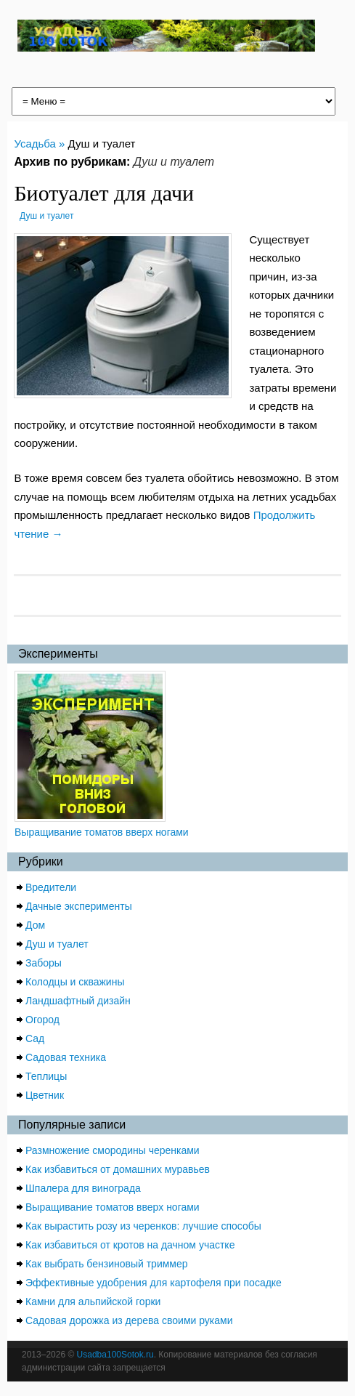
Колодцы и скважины (74, 982)
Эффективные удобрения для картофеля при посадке (153, 1282)
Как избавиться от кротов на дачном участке (129, 1245)
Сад (34, 1038)
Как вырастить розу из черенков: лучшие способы (143, 1226)
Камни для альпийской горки (92, 1301)
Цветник (44, 1095)
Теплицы (46, 1076)
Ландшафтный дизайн (78, 1000)
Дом (35, 925)
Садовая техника (65, 1057)
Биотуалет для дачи (104, 193)
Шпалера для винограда (83, 1188)
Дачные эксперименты (78, 906)
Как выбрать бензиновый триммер (106, 1264)
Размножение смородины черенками (112, 1150)
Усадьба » (41, 143)
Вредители (50, 887)
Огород (42, 1019)
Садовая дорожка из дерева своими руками (129, 1320)
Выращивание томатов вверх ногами (102, 832)
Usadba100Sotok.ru (115, 1354)
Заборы (43, 963)
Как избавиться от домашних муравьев (117, 1169)
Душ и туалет (46, 216)
